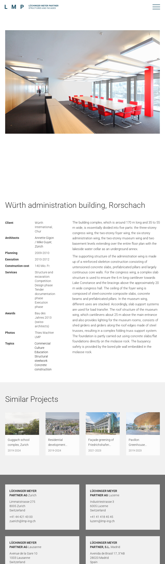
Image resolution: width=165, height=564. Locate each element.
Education (41, 352)
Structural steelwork (41, 358)
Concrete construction (43, 367)
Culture (39, 347)
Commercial (42, 343)
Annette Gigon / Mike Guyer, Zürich (44, 242)
